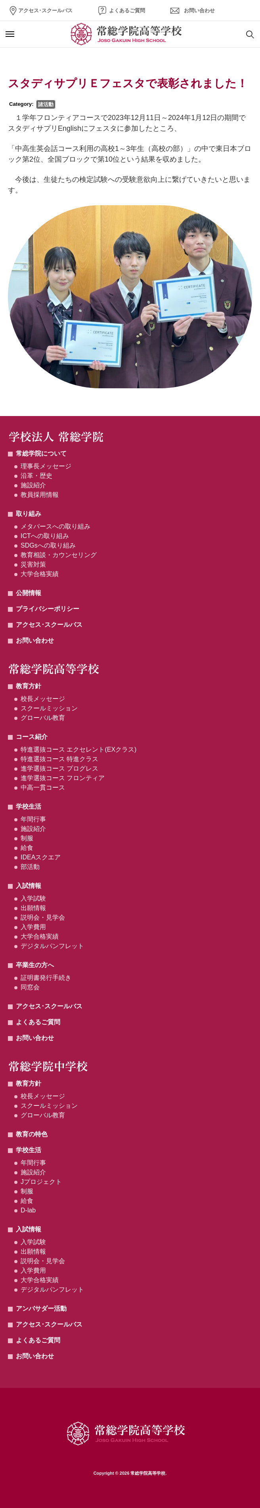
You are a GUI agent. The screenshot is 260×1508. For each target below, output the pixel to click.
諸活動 (46, 104)
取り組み (28, 513)
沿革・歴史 (36, 475)
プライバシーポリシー (47, 608)
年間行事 (33, 819)
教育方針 (28, 686)
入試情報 (28, 885)
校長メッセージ (43, 698)
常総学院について (41, 453)
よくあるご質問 (127, 10)
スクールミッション (49, 708)
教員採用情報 (40, 494)
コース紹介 (32, 736)
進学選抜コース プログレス (59, 768)
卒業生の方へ (35, 965)
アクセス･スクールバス (45, 10)
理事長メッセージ (46, 466)
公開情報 (28, 593)
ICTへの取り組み (45, 536)
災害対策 (33, 564)
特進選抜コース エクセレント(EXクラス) (78, 749)
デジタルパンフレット (52, 946)
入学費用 (33, 927)
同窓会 (30, 987)
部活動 (30, 866)
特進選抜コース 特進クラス (59, 759)
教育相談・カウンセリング (59, 555)
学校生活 (28, 806)
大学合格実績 (40, 574)
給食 (27, 847)
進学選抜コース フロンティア (63, 778)
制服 (27, 838)
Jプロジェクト (41, 1181)
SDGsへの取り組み (48, 545)
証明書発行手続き (46, 977)
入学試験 (33, 898)
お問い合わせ (199, 10)
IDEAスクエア (41, 857)
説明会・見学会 (43, 917)
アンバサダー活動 (41, 1308)
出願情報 (33, 908)
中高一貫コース (43, 787)
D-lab (28, 1210)
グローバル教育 (43, 717)
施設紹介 (33, 485)
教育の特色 (32, 1134)
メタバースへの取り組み (55, 526)
